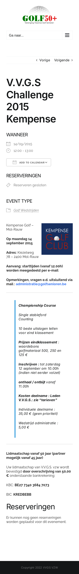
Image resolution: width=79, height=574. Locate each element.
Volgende (61, 60)
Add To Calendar (29, 162)
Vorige (44, 60)
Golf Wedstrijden (26, 210)
